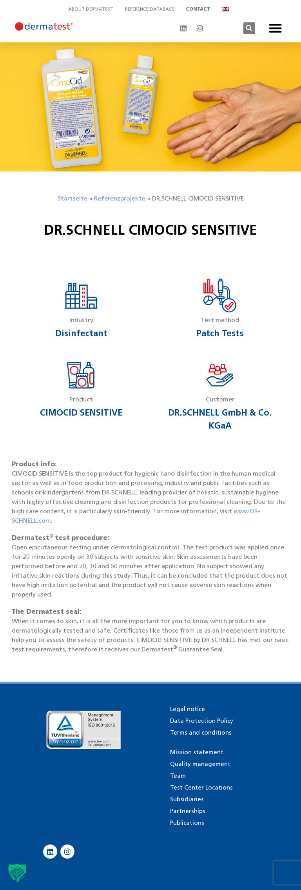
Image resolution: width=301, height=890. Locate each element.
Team (178, 775)
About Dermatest (90, 9)
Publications (187, 822)
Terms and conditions (201, 732)
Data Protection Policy (201, 720)
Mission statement (196, 752)
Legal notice (187, 709)
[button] (249, 28)
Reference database (149, 9)
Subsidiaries (187, 799)
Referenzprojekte (119, 198)
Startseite (72, 198)
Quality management (200, 764)
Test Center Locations (201, 787)
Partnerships (187, 811)
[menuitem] (227, 9)
